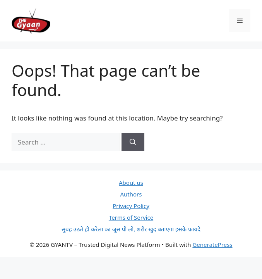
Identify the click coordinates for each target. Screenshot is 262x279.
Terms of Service (131, 217)
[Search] (133, 142)
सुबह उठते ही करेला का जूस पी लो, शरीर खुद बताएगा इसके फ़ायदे (131, 229)
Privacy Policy (131, 206)
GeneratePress (212, 244)
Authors (131, 194)
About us (131, 182)
